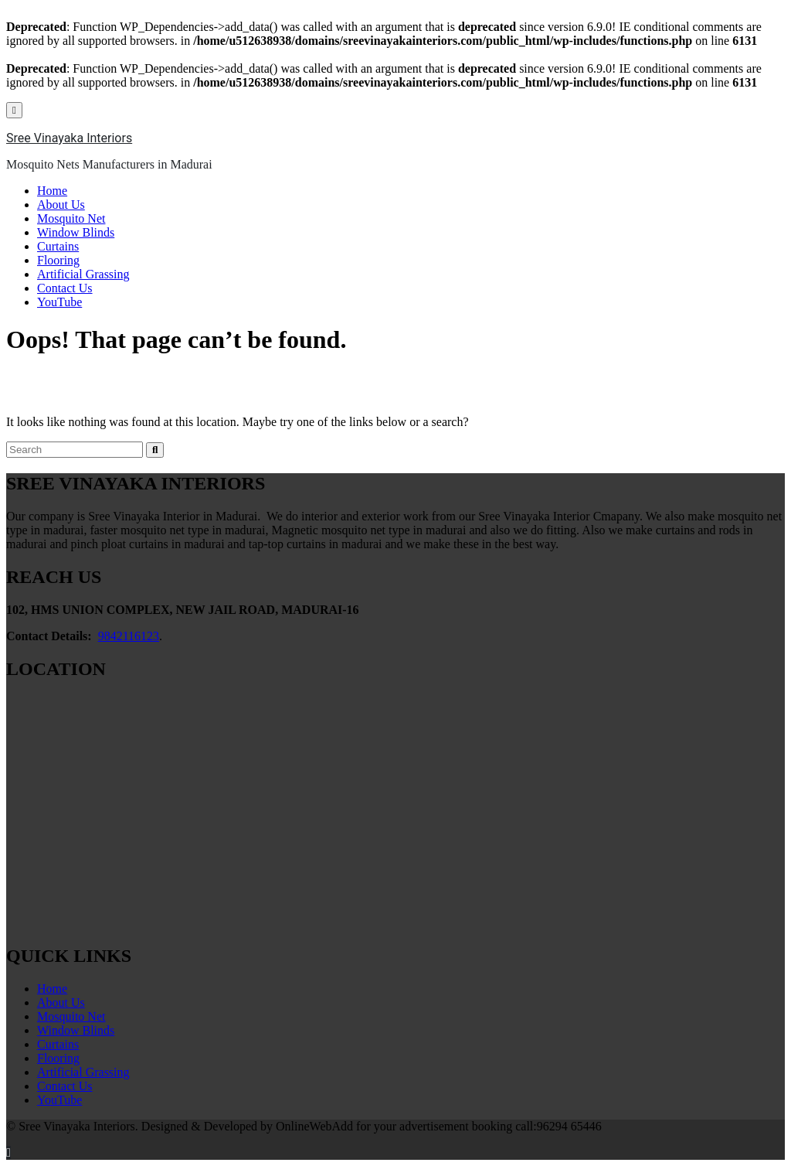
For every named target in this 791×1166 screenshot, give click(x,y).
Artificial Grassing (83, 274)
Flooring (58, 260)
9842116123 (128, 636)
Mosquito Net (71, 218)
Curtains (58, 246)
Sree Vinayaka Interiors (69, 138)
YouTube (59, 302)
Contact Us (65, 288)
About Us (61, 204)
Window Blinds (75, 232)
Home (52, 190)
